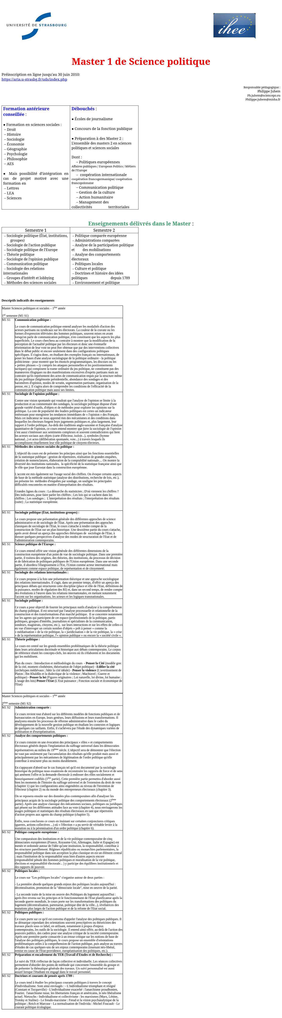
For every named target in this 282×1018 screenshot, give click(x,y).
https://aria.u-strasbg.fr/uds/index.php (34, 79)
